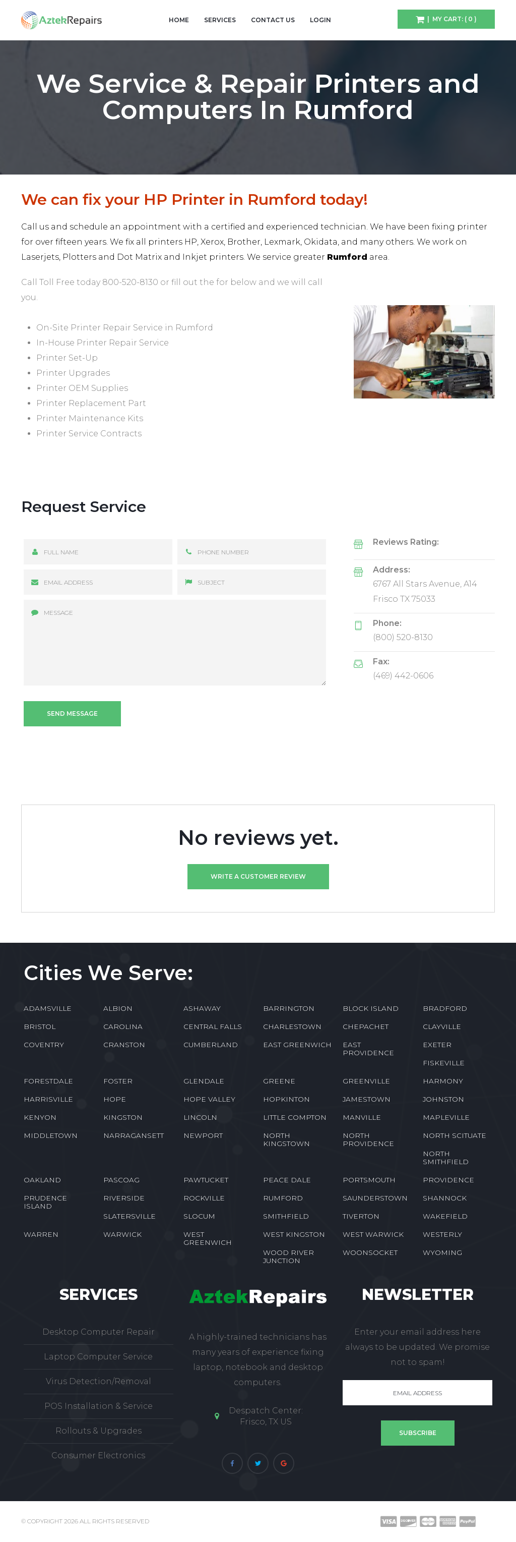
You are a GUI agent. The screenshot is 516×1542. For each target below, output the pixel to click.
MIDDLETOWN (51, 1135)
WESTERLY (442, 1234)
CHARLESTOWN (292, 1026)
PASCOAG (121, 1180)
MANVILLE (362, 1117)
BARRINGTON (288, 1008)
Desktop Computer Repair (98, 1332)
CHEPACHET (366, 1026)
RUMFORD (283, 1198)
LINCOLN (200, 1117)
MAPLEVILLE (446, 1117)
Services (220, 20)
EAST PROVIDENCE (368, 1049)
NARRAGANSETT (133, 1135)
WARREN (41, 1234)
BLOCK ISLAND (371, 1008)
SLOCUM (199, 1216)
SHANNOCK (445, 1198)
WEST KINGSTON (294, 1234)
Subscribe (417, 1433)
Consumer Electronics (98, 1455)
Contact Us (273, 20)
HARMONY (443, 1081)
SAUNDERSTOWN (375, 1198)
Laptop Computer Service (98, 1356)
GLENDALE (203, 1081)
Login (320, 20)
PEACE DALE (287, 1180)
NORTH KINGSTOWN (286, 1139)
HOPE (114, 1099)
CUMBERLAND (210, 1045)
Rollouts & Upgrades (98, 1431)
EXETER (437, 1045)
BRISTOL (39, 1026)
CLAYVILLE (442, 1026)
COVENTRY (44, 1045)
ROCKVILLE (204, 1198)
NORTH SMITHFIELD (446, 1158)
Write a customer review (258, 876)
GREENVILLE (366, 1081)
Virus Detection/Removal (98, 1381)
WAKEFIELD (445, 1216)
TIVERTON (361, 1216)
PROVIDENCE (448, 1180)
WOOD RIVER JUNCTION (288, 1256)
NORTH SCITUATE (454, 1135)
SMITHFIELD (286, 1216)
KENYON (40, 1117)
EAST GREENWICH (297, 1045)
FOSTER (118, 1081)
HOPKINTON (286, 1099)
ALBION (118, 1008)
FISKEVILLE (444, 1063)
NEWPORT (203, 1135)
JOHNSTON (443, 1099)
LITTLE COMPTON (295, 1117)
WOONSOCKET (370, 1252)
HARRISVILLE (48, 1099)
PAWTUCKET (205, 1180)
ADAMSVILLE (48, 1008)
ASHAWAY (202, 1008)
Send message (72, 713)
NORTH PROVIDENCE (368, 1139)
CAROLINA (123, 1026)
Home (179, 20)
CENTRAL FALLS (212, 1026)
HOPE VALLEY (209, 1099)
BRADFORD (445, 1008)
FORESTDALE (48, 1081)
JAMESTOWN (367, 1099)
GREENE (279, 1081)
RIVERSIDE (124, 1198)
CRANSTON (124, 1045)
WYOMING (442, 1252)
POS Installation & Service (98, 1406)
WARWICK (122, 1234)
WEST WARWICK (373, 1234)
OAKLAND (42, 1180)
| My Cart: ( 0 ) (450, 19)
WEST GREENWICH (207, 1238)
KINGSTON (123, 1117)
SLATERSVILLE (129, 1216)
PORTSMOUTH (369, 1180)
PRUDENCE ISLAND (45, 1202)
